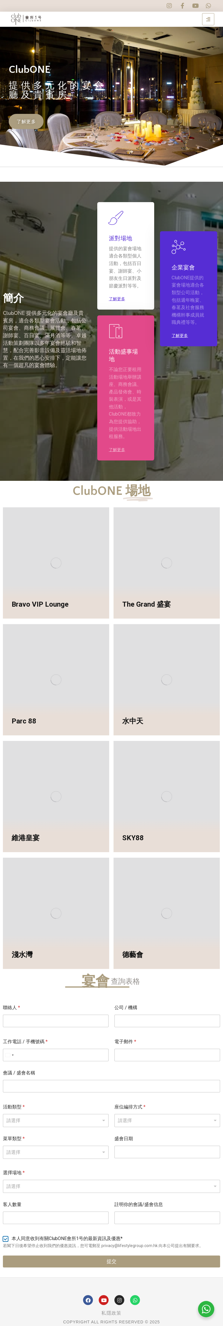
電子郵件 (125, 1041)
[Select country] (9, 1055)
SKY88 (133, 838)
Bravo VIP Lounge (40, 604)
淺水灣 (22, 955)
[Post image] (56, 562)
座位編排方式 (129, 1107)
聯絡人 (11, 1007)
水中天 (132, 721)
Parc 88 (24, 721)
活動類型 (14, 1107)
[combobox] (111, 1186)
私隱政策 (111, 1313)
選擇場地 (14, 1172)
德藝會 (132, 955)
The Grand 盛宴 (146, 604)
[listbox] (56, 1120)
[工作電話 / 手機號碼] (56, 1055)
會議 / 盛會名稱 (19, 1073)
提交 (111, 1261)
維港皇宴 (25, 838)
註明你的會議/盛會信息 (138, 1204)
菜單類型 (14, 1138)
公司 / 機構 (125, 1007)
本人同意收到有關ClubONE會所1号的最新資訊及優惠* (67, 1238)
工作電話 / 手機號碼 (25, 1041)
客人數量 (12, 1204)
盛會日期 (123, 1138)
